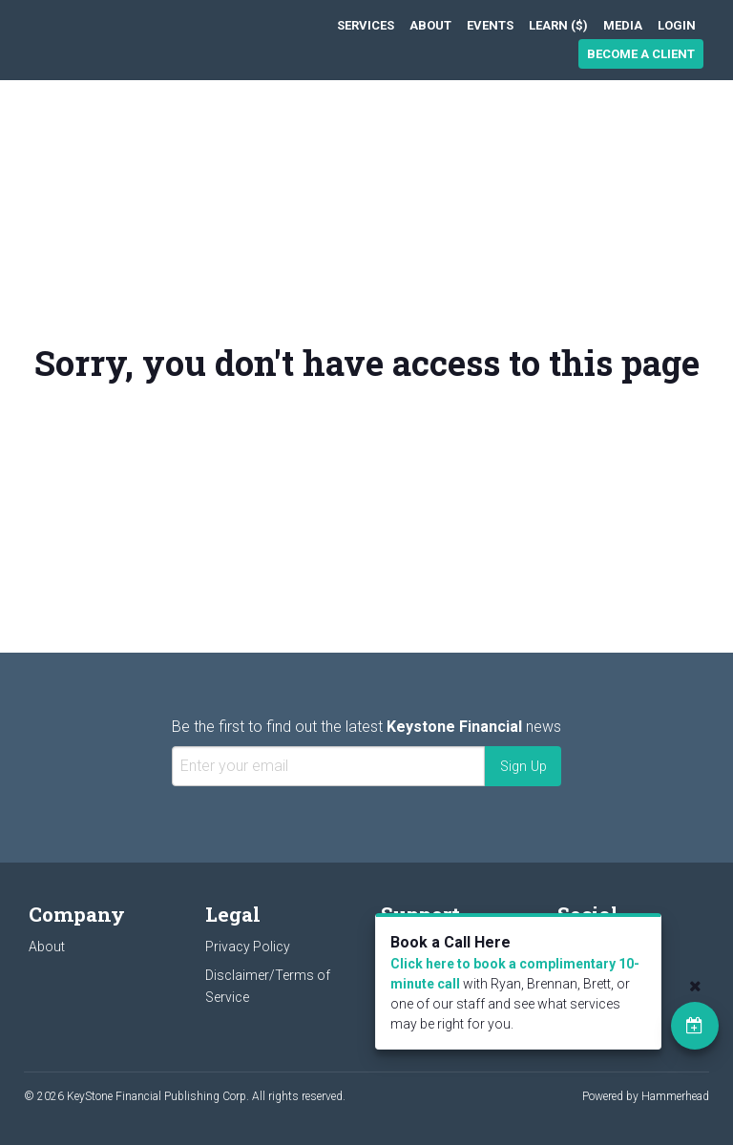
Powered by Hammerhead (645, 1096)
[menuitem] (365, 25)
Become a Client (641, 54)
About (430, 25)
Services (365, 25)
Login (677, 25)
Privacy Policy (247, 946)
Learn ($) (558, 25)
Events (490, 25)
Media (622, 25)
